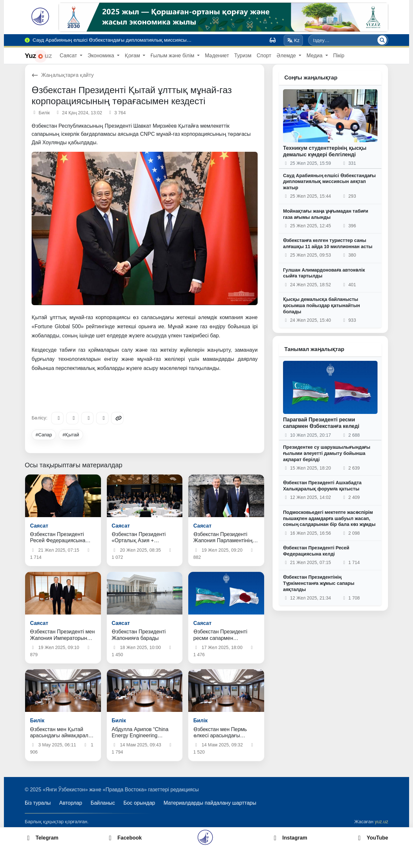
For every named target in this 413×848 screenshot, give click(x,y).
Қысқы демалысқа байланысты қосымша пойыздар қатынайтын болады (321, 305)
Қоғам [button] (133, 55)
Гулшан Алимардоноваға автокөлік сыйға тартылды (324, 273)
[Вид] (272, 40)
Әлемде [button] (287, 55)
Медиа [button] (315, 55)
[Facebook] (72, 418)
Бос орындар (139, 803)
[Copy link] (117, 418)
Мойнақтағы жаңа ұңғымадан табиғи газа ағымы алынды (325, 214)
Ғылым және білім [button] (173, 55)
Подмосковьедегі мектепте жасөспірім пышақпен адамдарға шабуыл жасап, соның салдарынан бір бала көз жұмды (329, 518)
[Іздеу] (382, 40)
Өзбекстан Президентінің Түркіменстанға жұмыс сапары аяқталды (318, 583)
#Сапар (44, 434)
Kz (293, 40)
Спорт (264, 55)
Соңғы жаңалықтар (310, 78)
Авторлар (70, 803)
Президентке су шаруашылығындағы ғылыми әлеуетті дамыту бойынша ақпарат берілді (326, 453)
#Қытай (71, 434)
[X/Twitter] (87, 418)
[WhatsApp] (102, 418)
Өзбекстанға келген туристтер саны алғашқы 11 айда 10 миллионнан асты (327, 243)
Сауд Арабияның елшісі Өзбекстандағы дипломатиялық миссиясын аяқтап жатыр (329, 181)
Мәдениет (217, 55)
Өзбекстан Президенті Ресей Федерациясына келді (316, 551)
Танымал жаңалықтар (314, 349)
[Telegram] (57, 418)
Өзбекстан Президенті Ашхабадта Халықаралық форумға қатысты (322, 485)
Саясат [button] (69, 55)
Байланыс (103, 803)
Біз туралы (38, 803)
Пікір (339, 55)
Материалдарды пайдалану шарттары (210, 803)
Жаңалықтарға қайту (63, 75)
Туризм (242, 55)
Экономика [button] (102, 55)
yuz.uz (381, 821)
